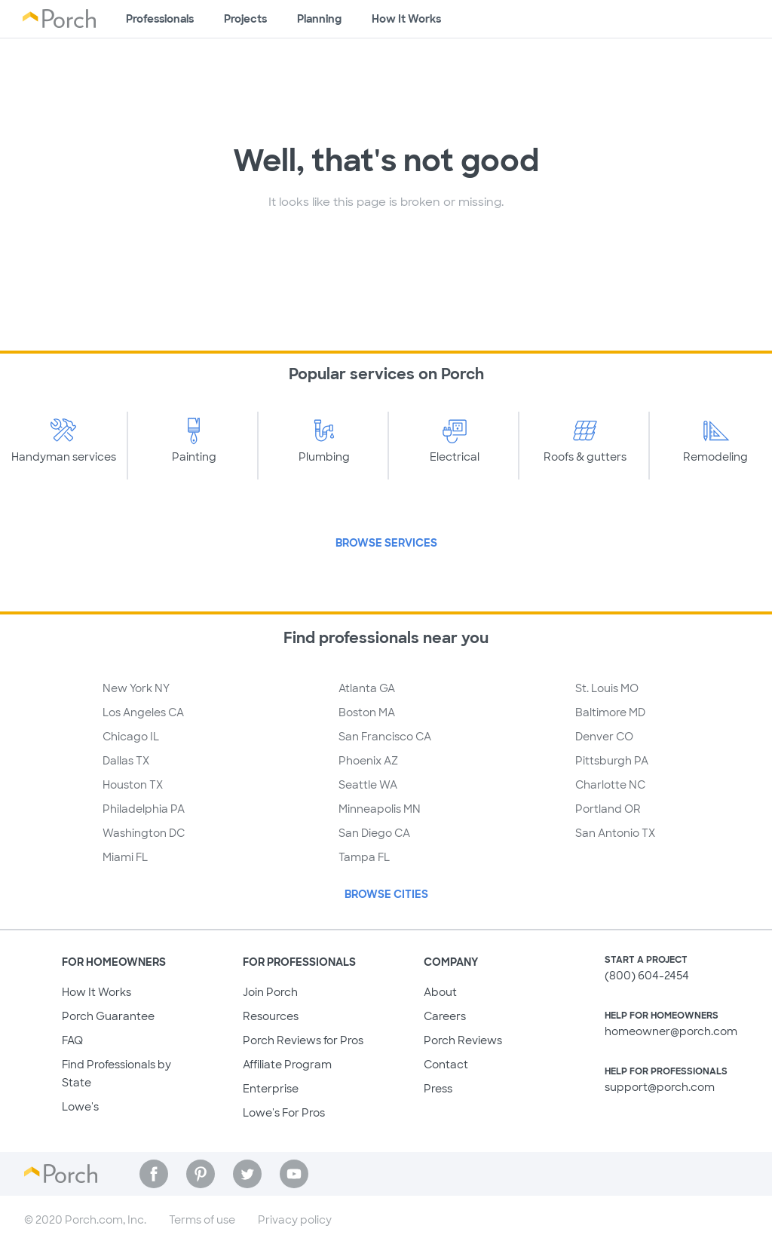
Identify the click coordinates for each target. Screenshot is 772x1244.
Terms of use (202, 1220)
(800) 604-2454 (647, 975)
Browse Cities (386, 894)
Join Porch (270, 992)
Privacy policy (295, 1220)
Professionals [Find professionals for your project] (160, 19)
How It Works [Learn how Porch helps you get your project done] (406, 19)
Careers (445, 1016)
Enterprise (271, 1088)
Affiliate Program (287, 1064)
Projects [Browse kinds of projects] (245, 19)
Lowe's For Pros (284, 1113)
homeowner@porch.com (671, 1031)
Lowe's (80, 1107)
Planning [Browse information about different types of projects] (319, 19)
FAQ (72, 1040)
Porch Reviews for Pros (303, 1040)
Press (438, 1088)
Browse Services (386, 543)
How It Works (96, 992)
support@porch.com (660, 1087)
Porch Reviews (463, 1040)
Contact (446, 1064)
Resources (271, 1016)
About (440, 992)
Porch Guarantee (108, 1016)
